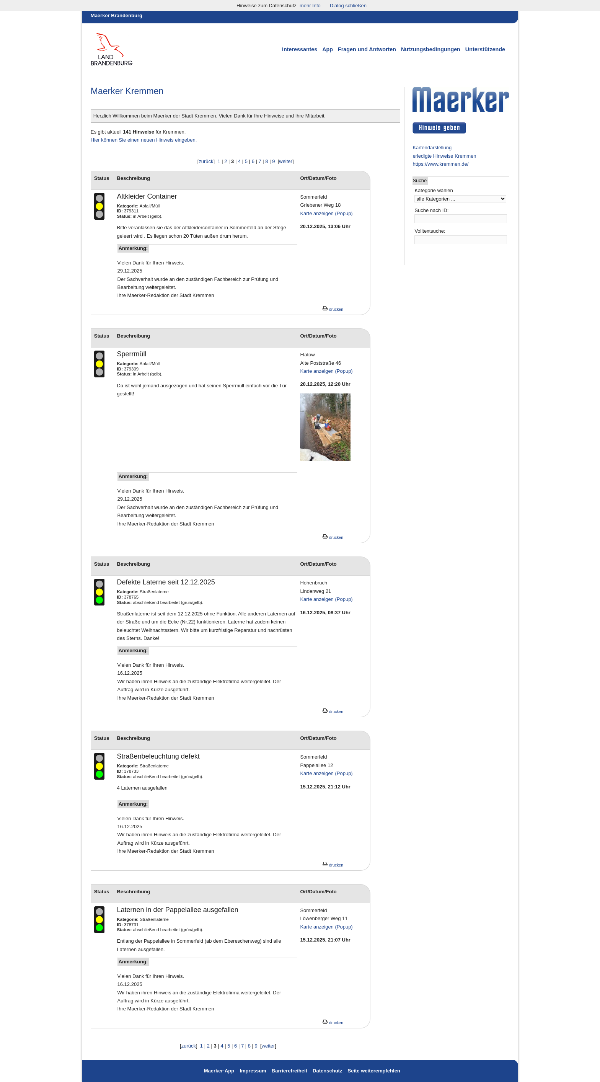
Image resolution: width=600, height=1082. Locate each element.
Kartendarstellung (432, 147)
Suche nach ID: (431, 210)
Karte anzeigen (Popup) (326, 213)
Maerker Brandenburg (116, 15)
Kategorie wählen (433, 190)
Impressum (253, 1071)
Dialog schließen (348, 5)
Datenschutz (327, 1071)
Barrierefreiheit (289, 1071)
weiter (285, 161)
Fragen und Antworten (367, 49)
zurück (206, 161)
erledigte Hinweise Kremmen (444, 156)
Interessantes (299, 49)
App (327, 49)
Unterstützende (485, 49)
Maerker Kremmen (127, 91)
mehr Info (310, 5)
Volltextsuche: (429, 231)
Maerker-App (219, 1071)
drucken (332, 309)
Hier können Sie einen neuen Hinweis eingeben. (144, 140)
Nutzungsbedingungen (430, 49)
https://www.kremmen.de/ (440, 164)
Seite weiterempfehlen (374, 1071)
